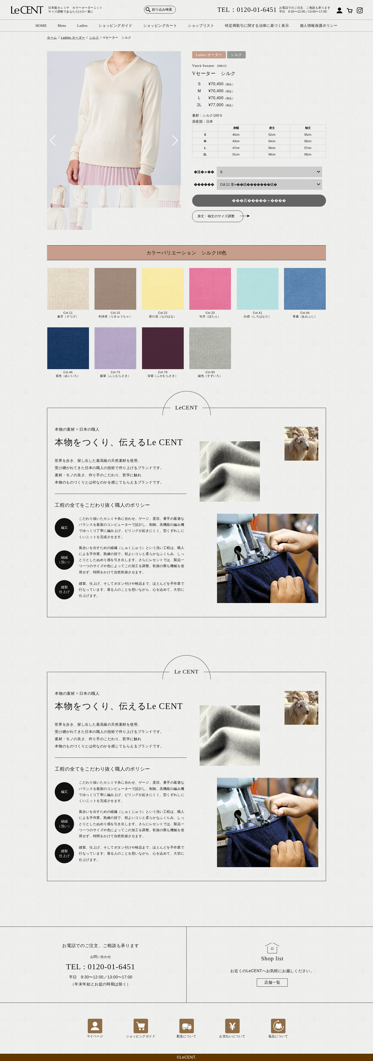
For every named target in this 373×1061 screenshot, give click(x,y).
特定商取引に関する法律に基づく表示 (257, 26)
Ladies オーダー (209, 55)
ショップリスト (201, 26)
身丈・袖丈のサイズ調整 (216, 216)
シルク (236, 55)
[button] (52, 140)
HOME (41, 26)
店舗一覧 (272, 982)
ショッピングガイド (115, 26)
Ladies (82, 26)
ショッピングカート (160, 26)
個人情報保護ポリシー (319, 26)
